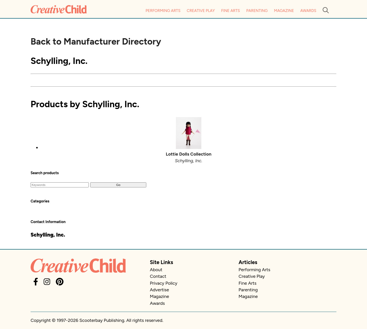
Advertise (159, 289)
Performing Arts (163, 10)
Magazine (284, 10)
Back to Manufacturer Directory (96, 41)
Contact (158, 276)
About (156, 269)
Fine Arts (230, 10)
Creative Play (201, 10)
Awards (308, 10)
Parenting (257, 10)
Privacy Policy (163, 283)
